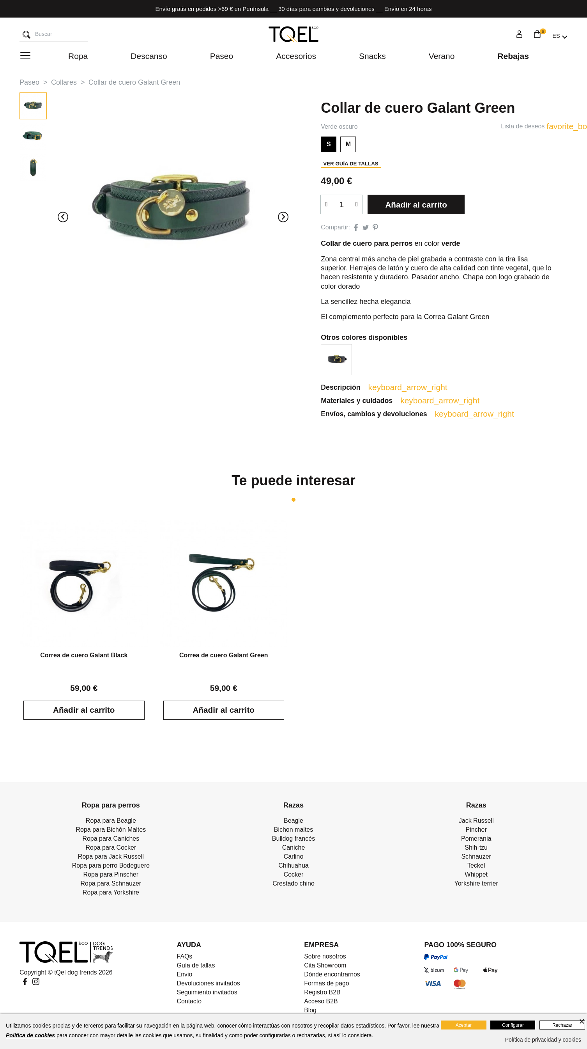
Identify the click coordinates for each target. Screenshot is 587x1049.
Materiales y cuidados (365, 400)
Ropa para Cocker (110, 848)
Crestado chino (293, 883)
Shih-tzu (476, 848)
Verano (442, 55)
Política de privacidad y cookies (543, 1040)
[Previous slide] (63, 217)
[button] (33, 105)
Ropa (78, 55)
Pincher (476, 830)
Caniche (293, 848)
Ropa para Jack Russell (111, 857)
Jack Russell (476, 821)
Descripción (349, 387)
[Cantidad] (341, 204)
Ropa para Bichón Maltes (111, 830)
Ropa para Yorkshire (111, 892)
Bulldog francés (293, 839)
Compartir (356, 227)
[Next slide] (283, 217)
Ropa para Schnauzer (111, 883)
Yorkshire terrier (476, 883)
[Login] (519, 35)
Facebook (25, 982)
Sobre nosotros (325, 956)
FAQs (184, 956)
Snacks (372, 55)
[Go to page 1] (293, 500)
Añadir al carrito (416, 204)
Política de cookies (30, 1035)
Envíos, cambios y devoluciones (383, 414)
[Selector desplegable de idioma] (560, 35)
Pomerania (476, 839)
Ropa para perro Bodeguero (111, 866)
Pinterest (375, 227)
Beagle (293, 821)
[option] (336, 359)
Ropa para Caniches (110, 839)
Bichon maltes (293, 830)
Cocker (294, 875)
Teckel (476, 866)
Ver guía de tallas (350, 164)
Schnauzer (476, 857)
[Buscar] (26, 34)
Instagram (36, 982)
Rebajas (513, 55)
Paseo (221, 55)
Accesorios (296, 55)
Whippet (476, 875)
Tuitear (366, 227)
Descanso (149, 55)
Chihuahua (293, 866)
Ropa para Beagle (111, 821)
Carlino (294, 857)
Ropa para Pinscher (110, 875)
